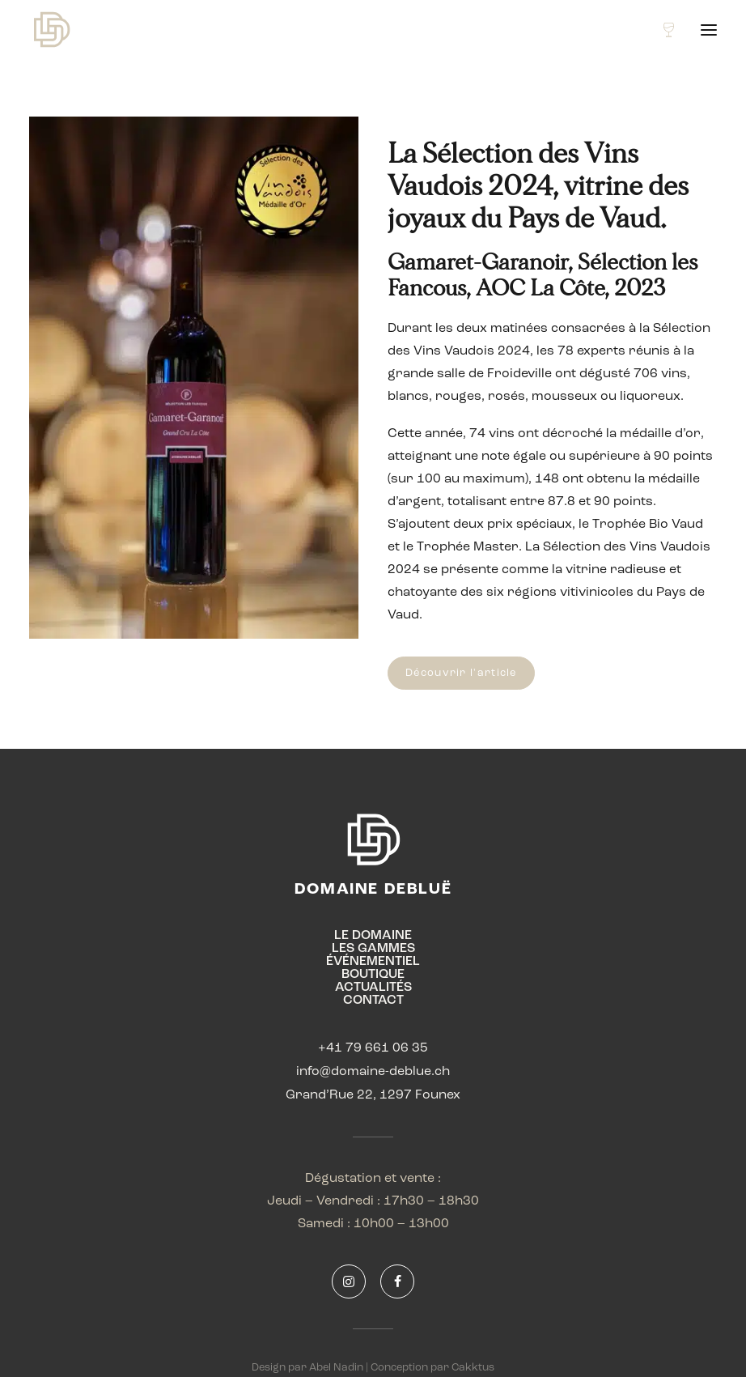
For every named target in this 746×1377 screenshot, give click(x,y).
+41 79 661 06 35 (373, 1048)
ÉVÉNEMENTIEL (373, 961)
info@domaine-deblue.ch (373, 1071)
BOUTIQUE (373, 974)
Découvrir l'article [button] (461, 673)
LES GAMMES (373, 948)
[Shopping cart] (661, 30)
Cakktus (472, 1367)
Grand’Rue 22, (332, 1095)
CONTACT (373, 1000)
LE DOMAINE (373, 935)
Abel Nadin (336, 1367)
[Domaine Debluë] (51, 29)
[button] (709, 29)
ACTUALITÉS (373, 987)
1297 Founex (419, 1095)
